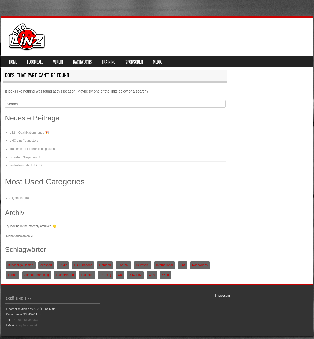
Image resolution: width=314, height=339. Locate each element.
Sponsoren (134, 62)
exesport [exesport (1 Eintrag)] (46, 265)
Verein (58, 62)
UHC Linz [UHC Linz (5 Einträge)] (135, 275)
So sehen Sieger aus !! (24, 157)
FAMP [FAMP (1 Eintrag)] (63, 265)
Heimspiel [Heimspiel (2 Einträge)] (142, 265)
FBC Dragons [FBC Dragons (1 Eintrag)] (83, 265)
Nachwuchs (82, 62)
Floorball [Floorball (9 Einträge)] (123, 265)
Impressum (222, 295)
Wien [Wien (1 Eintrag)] (165, 275)
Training (108, 62)
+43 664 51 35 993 (25, 320)
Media (157, 62)
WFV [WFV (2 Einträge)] (152, 275)
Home (13, 62)
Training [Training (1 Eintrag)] (105, 275)
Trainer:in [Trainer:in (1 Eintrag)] (87, 275)
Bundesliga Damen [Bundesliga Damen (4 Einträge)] (20, 265)
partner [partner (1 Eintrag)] (12, 275)
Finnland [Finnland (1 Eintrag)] (105, 265)
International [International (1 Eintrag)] (164, 265)
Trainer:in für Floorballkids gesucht (32, 149)
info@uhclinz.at (26, 325)
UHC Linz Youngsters (23, 140)
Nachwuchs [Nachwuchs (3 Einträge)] (200, 265)
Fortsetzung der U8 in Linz (27, 165)
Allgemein (16, 198)
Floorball (35, 62)
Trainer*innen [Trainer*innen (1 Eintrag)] (65, 275)
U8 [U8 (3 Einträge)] (120, 275)
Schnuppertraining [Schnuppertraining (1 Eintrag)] (36, 275)
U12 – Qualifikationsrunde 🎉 (29, 132)
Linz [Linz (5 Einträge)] (182, 265)
